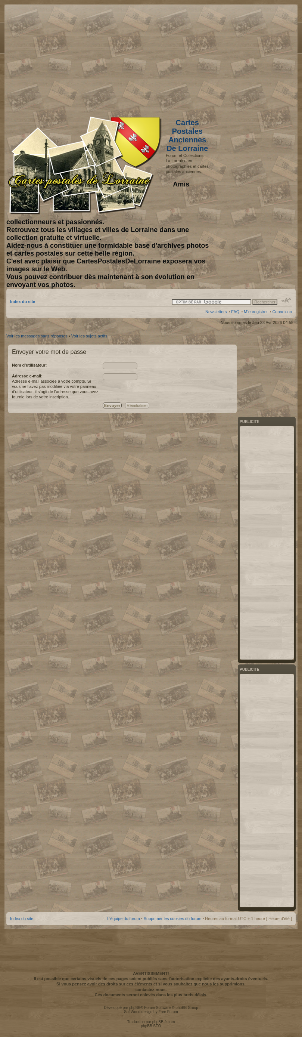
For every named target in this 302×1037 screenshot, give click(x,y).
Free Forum (168, 1012)
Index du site (22, 301)
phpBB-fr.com (163, 1022)
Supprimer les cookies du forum (173, 918)
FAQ (235, 311)
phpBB (134, 1008)
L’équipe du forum (123, 918)
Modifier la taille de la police (286, 300)
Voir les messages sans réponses (37, 336)
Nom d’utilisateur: (29, 365)
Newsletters (216, 311)
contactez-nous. (151, 989)
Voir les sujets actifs (89, 336)
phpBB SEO (151, 1026)
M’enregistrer (256, 311)
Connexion (282, 311)
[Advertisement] (233, 58)
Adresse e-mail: (27, 376)
